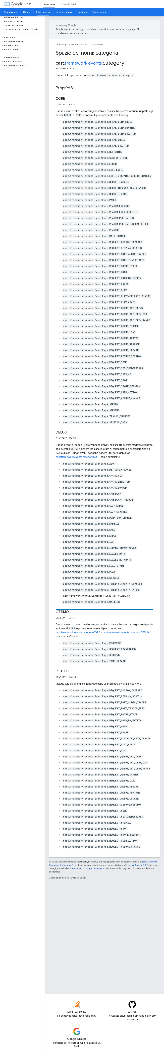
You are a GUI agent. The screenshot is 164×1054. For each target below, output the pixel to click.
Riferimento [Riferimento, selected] (43, 12)
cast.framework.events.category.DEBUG (126, 632)
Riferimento (97, 44)
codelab (82, 12)
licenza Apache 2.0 (137, 865)
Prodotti (75, 44)
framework (76, 63)
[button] (22, 46)
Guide (26, 12)
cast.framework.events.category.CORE (78, 457)
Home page (10, 12)
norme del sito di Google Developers (86, 868)
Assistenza (99, 12)
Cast (21, 4)
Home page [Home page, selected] (49, 4)
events (95, 63)
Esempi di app (64, 12)
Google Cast (69, 4)
